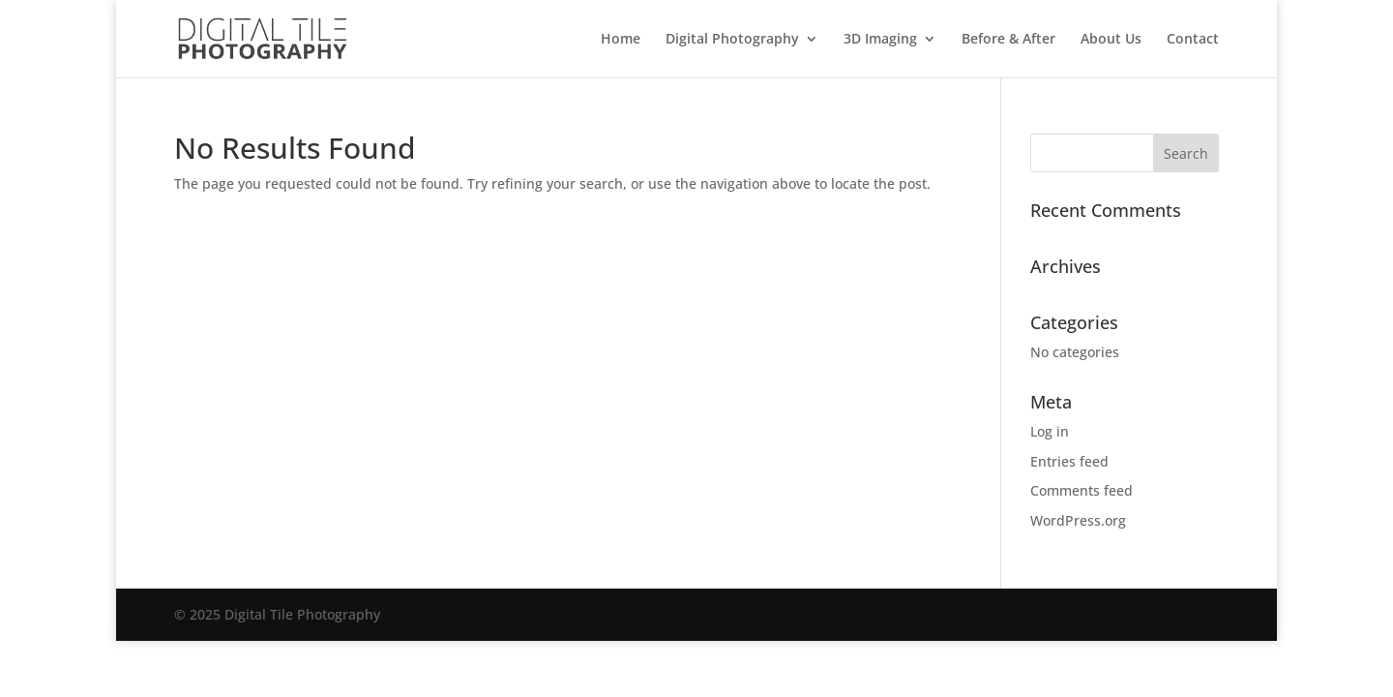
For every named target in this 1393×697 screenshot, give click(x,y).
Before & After (1008, 39)
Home (620, 39)
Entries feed (1069, 461)
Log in (1049, 431)
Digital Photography (732, 39)
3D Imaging (880, 39)
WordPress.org (1078, 520)
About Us (1111, 39)
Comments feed (1081, 490)
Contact (1193, 39)
